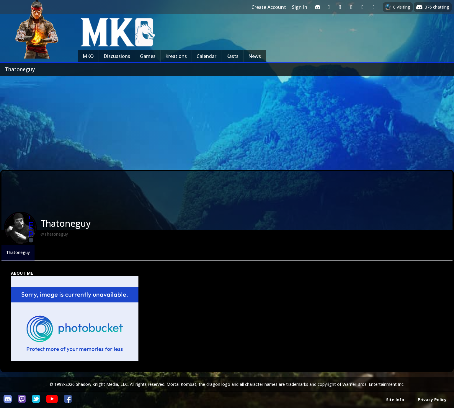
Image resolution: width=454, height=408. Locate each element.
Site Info (395, 399)
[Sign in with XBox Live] (373, 7)
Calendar (206, 56)
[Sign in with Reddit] (351, 7)
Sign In (299, 7)
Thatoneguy (18, 252)
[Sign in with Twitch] (328, 7)
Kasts (232, 56)
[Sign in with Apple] (362, 7)
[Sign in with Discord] (317, 7)
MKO (88, 56)
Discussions (117, 56)
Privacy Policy (432, 399)
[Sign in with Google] (340, 7)
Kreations (176, 56)
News (254, 56)
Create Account (269, 7)
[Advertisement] (227, 120)
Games (148, 56)
